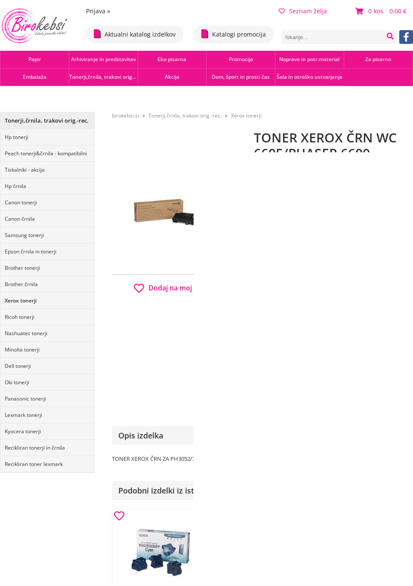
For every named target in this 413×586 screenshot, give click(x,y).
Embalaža (34, 76)
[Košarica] (382, 11)
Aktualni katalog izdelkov (135, 33)
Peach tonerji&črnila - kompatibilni (46, 153)
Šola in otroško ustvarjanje (309, 76)
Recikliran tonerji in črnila (35, 447)
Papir (34, 59)
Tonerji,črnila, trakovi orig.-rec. (103, 76)
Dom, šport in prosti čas (241, 76)
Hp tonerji (16, 137)
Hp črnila (15, 186)
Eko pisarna (171, 59)
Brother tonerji (22, 267)
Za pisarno (378, 59)
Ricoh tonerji (19, 317)
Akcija (172, 76)
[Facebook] (406, 37)
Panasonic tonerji (25, 398)
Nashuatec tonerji (26, 333)
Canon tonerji (21, 202)
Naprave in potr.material (309, 59)
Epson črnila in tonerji (30, 251)
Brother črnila (21, 284)
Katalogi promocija (233, 33)
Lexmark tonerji (23, 415)
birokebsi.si (125, 115)
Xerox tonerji (21, 300)
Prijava (98, 11)
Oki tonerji (17, 382)
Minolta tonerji (22, 349)
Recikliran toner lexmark (34, 464)
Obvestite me (279, 358)
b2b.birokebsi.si (353, 307)
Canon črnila (20, 218)
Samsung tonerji (24, 235)
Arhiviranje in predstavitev (103, 59)
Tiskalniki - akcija (25, 169)
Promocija (241, 59)
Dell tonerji (18, 366)
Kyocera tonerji (23, 431)
